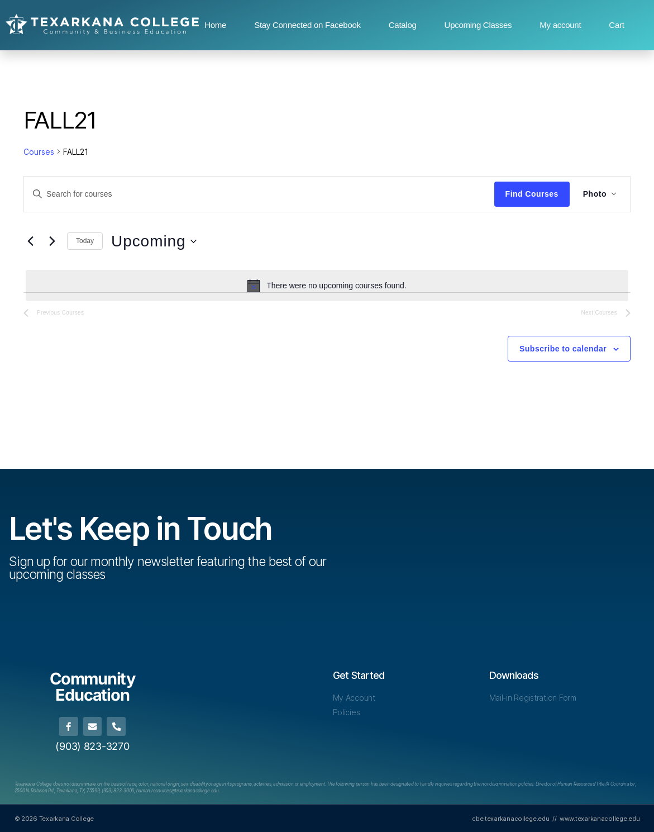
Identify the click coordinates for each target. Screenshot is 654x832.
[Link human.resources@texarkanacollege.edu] (177, 790)
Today (85, 241)
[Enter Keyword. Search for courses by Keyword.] (259, 194)
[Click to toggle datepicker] (154, 241)
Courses (38, 151)
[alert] (327, 285)
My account (560, 25)
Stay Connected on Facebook (307, 25)
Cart (616, 25)
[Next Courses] (52, 241)
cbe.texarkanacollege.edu (511, 818)
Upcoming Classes (478, 25)
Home (215, 25)
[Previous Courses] (30, 241)
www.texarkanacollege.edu (600, 818)
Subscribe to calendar (563, 348)
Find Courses (531, 193)
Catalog (403, 25)
